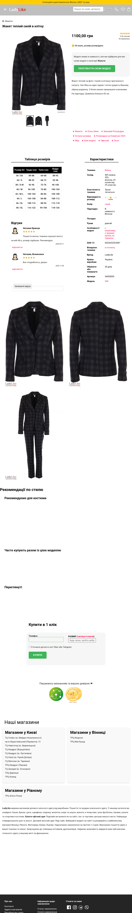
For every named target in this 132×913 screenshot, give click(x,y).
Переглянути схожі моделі (94, 68)
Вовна (108, 170)
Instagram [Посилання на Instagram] (75, 907)
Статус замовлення (47, 909)
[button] (6, 9)
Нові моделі (90, 140)
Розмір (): (81, 636)
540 (106, 281)
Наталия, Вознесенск (33, 254)
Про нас (8, 901)
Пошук (108, 9)
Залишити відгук (23, 286)
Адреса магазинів (13, 909)
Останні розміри (83, 136)
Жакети (102, 61)
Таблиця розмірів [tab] (37, 159)
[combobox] (93, 9)
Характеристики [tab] (102, 159)
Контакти (9, 906)
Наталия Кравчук (31, 228)
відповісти (17, 247)
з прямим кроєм (109, 234)
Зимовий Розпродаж (113, 131)
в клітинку (110, 247)
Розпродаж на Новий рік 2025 (110, 136)
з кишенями (110, 229)
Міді (77, 140)
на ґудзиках (109, 236)
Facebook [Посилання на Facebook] (69, 907)
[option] (29, 121)
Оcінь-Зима (93, 131)
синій (107, 204)
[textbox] (88, 9)
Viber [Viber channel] (87, 907)
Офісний (105, 140)
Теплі (116, 140)
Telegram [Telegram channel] (81, 907)
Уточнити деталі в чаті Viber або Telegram (50, 647)
